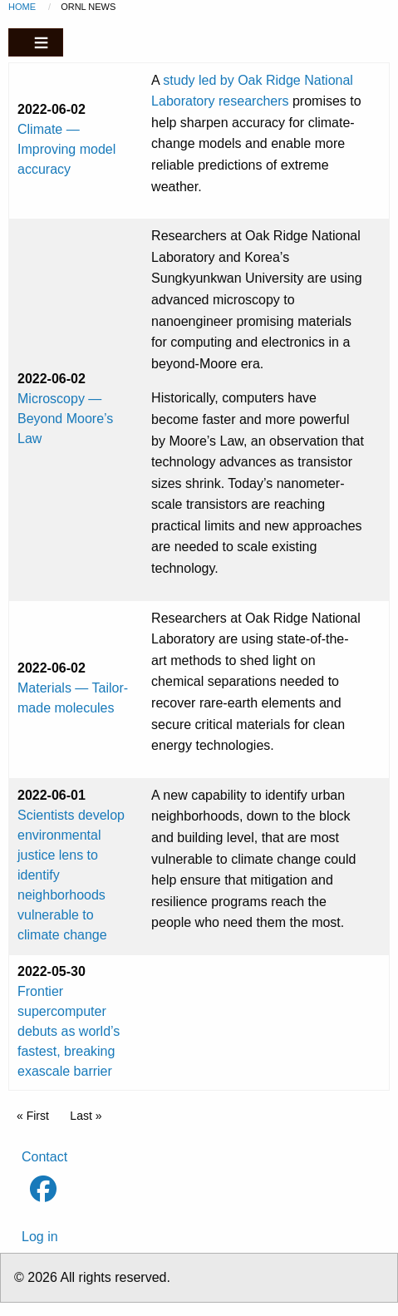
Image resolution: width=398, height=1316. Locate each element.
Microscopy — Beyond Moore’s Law (65, 419)
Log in (40, 1237)
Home (22, 7)
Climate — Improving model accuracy (66, 149)
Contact (44, 1157)
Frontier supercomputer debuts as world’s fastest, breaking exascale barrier (68, 1031)
